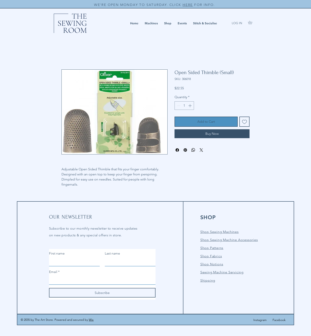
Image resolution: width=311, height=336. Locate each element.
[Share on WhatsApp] (193, 150)
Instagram (260, 320)
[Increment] (190, 106)
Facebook (279, 320)
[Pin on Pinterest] (185, 150)
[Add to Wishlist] (244, 122)
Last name (112, 253)
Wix (91, 320)
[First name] (73, 262)
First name (57, 253)
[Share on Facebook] (177, 150)
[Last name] (129, 262)
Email (54, 272)
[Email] (101, 280)
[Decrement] (178, 106)
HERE (188, 5)
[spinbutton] (184, 106)
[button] (151, 23)
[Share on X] (201, 150)
